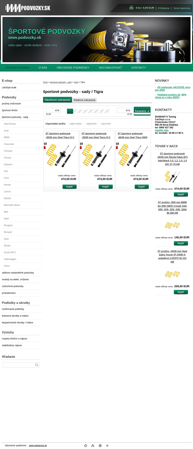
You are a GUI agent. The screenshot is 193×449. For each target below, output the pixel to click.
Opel (6, 218)
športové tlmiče (10, 110)
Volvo (6, 266)
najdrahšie (91, 123)
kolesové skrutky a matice (15, 315)
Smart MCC (10, 252)
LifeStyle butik (9, 87)
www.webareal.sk (38, 445)
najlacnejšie (75, 123)
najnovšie (106, 123)
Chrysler (8, 151)
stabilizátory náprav (12, 345)
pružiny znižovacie (11, 103)
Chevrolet (9, 144)
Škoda (7, 245)
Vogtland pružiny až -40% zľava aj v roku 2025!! (170, 96)
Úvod (45, 82)
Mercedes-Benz (12, 205)
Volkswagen (10, 259)
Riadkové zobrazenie (84, 100)
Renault (8, 232)
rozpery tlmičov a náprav (14, 338)
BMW (6, 137)
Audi (6, 130)
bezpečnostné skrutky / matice (17, 322)
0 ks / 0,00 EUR (145, 7)
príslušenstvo (9, 293)
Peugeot (8, 225)
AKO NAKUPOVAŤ (110, 67)
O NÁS (43, 67)
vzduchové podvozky (12, 286)
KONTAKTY (139, 67)
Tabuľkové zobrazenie (57, 99)
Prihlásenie (164, 8)
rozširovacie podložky (13, 309)
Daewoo (8, 164)
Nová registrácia (182, 8)
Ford (6, 178)
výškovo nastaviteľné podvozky (18, 272)
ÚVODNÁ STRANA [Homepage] (17, 67)
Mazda (7, 198)
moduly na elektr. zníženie (15, 279)
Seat (6, 239)
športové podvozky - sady (15, 117)
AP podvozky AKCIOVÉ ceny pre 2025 (172, 88)
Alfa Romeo (10, 124)
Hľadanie (8, 356)
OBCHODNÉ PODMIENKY (73, 67)
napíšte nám (161, 130)
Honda (7, 184)
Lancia (7, 191)
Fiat (6, 171)
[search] (37, 364)
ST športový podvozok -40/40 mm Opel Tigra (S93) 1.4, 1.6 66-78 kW (132, 137)
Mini (6, 211)
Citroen (7, 157)
